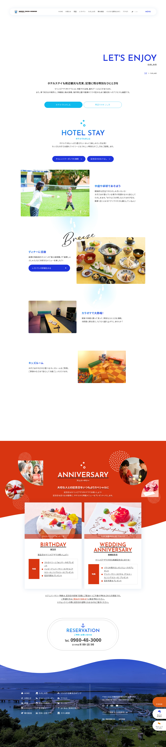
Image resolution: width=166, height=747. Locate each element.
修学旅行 (42, 708)
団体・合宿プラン (45, 713)
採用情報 (122, 719)
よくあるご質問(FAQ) (69, 708)
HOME (27, 693)
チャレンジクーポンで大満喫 (67, 158)
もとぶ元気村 (44, 703)
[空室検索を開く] (159, 702)
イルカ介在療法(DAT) (70, 693)
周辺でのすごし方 (102, 104)
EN (137, 12)
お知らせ (27, 698)
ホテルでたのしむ (63, 104)
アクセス (64, 698)
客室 (26, 703)
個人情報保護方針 (108, 719)
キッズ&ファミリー (68, 703)
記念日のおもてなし (99, 158)
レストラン (28, 708)
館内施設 (28, 713)
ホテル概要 (65, 713)
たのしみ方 (43, 693)
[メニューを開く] (146, 12)
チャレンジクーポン (46, 698)
